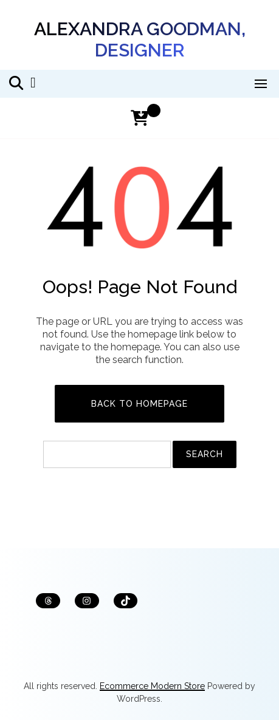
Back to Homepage (139, 404)
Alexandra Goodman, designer (140, 39)
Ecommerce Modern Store (152, 686)
